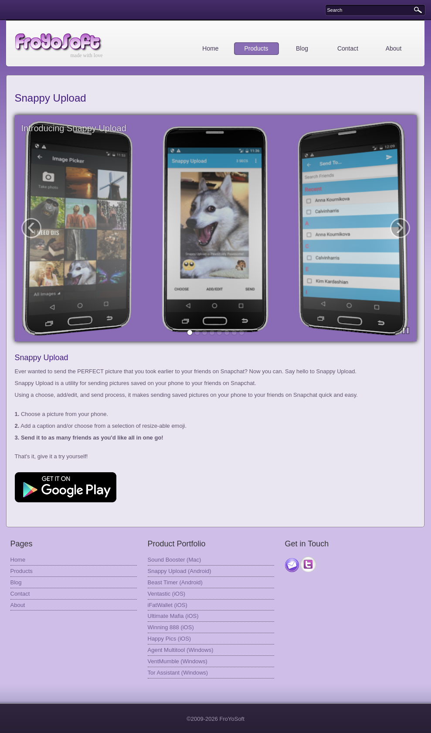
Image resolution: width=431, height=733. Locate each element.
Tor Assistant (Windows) (178, 672)
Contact (347, 48)
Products (256, 48)
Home (210, 48)
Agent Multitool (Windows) (181, 650)
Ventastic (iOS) (167, 593)
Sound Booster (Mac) (174, 559)
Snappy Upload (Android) (179, 571)
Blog (302, 48)
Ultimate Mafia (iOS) (173, 616)
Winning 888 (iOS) (171, 627)
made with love (87, 55)
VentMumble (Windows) (177, 661)
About (394, 48)
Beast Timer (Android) (175, 582)
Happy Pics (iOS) (169, 638)
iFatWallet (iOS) (167, 605)
